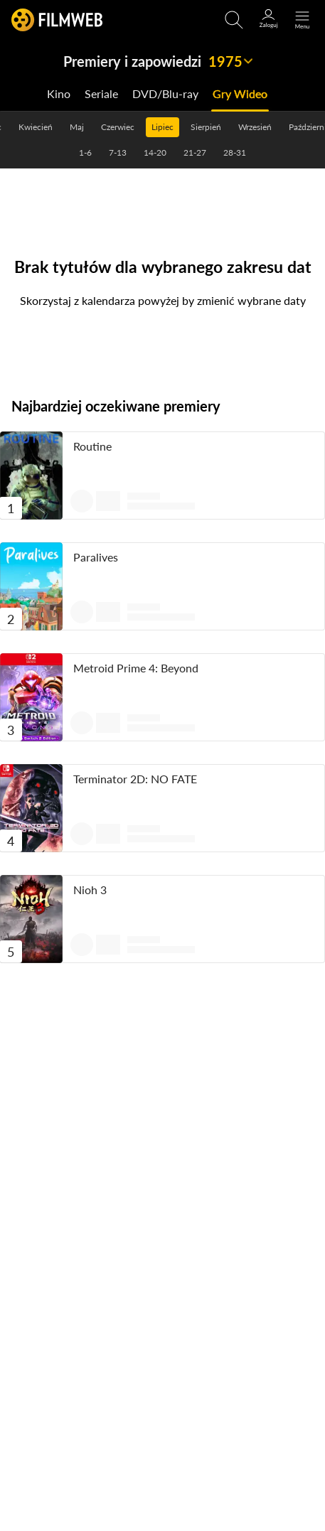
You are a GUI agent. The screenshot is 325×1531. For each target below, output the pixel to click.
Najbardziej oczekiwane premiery (115, 405)
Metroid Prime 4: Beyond (135, 668)
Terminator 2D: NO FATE (135, 778)
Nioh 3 (90, 889)
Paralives (95, 557)
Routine (92, 446)
